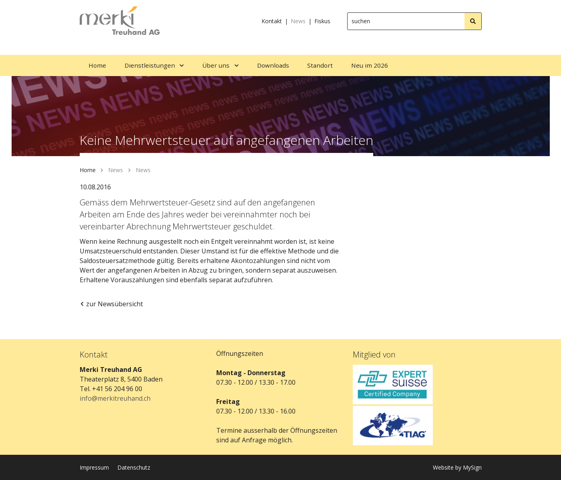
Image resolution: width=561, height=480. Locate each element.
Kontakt (271, 21)
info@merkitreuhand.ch (115, 398)
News (298, 21)
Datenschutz (133, 467)
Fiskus (322, 21)
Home (88, 170)
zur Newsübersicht (111, 304)
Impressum (94, 467)
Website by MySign (457, 467)
